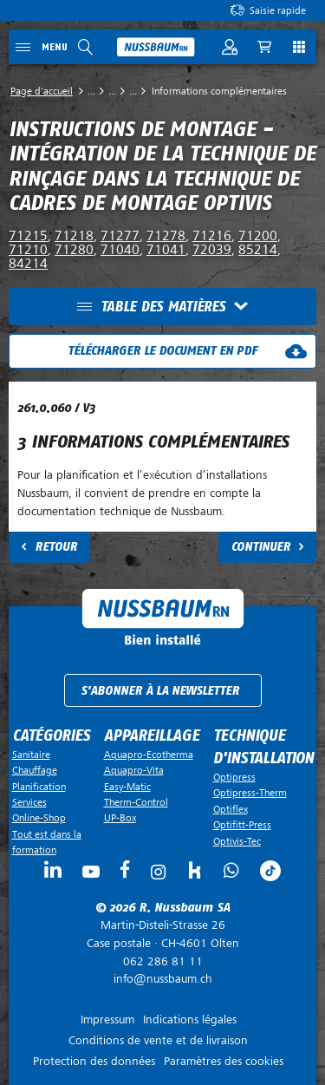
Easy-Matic (127, 787)
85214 (257, 250)
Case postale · (162, 934)
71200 (257, 236)
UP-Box (120, 818)
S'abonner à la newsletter (160, 690)
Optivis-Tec (237, 841)
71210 (28, 250)
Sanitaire (31, 754)
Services (29, 802)
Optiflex (230, 809)
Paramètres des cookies (223, 1061)
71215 (28, 236)
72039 (211, 250)
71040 (120, 250)
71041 (165, 250)
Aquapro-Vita (134, 770)
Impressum (107, 1019)
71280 (74, 250)
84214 (28, 263)
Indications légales (190, 1019)
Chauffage (34, 770)
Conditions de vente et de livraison (158, 1040)
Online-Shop (39, 818)
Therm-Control (136, 802)
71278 (165, 236)
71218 (74, 236)
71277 (120, 236)
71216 (211, 236)
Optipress (234, 777)
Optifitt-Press (242, 825)
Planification (39, 787)
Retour (56, 546)
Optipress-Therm (250, 793)
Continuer (260, 546)
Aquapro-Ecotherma (148, 754)
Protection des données (94, 1061)
